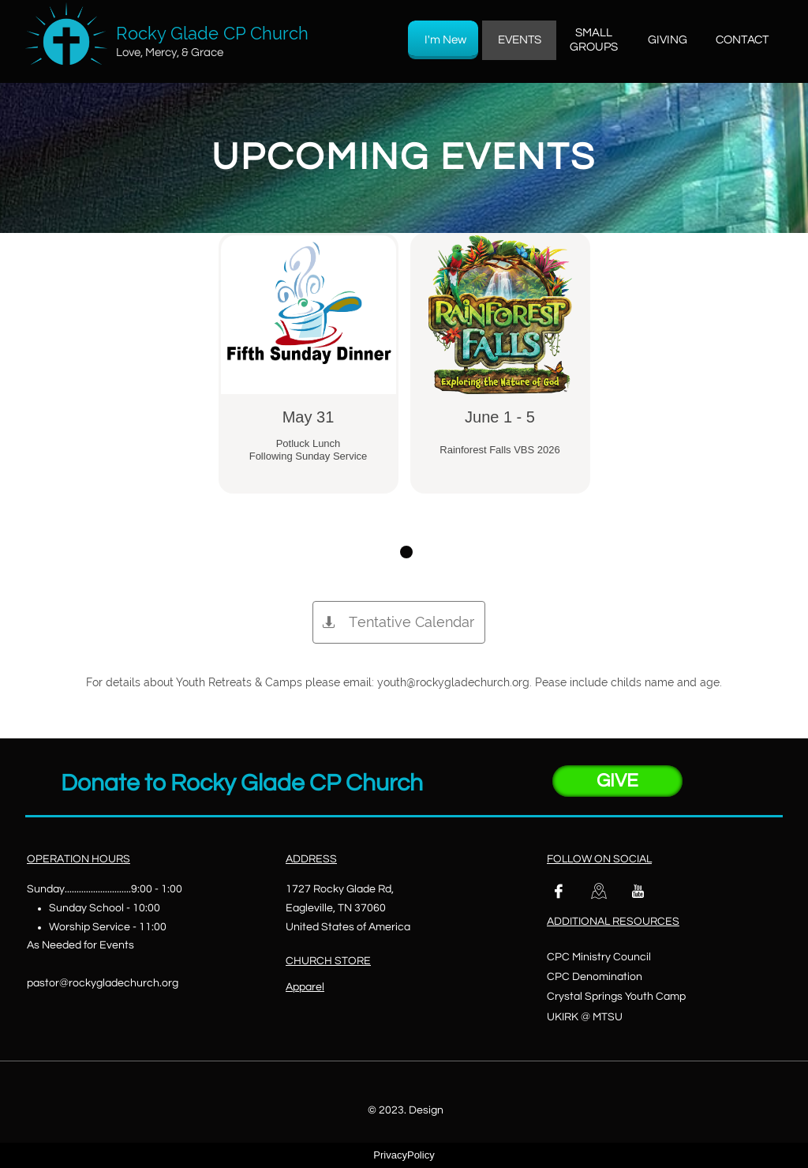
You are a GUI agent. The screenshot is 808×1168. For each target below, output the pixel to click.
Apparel (305, 987)
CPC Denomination (594, 976)
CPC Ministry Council (599, 957)
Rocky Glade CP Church (212, 33)
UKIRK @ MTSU (585, 1017)
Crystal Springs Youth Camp (616, 996)
